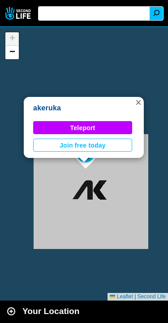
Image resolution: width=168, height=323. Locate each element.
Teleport (82, 127)
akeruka (47, 108)
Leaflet (121, 296)
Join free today (83, 145)
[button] (138, 102)
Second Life (19, 13)
